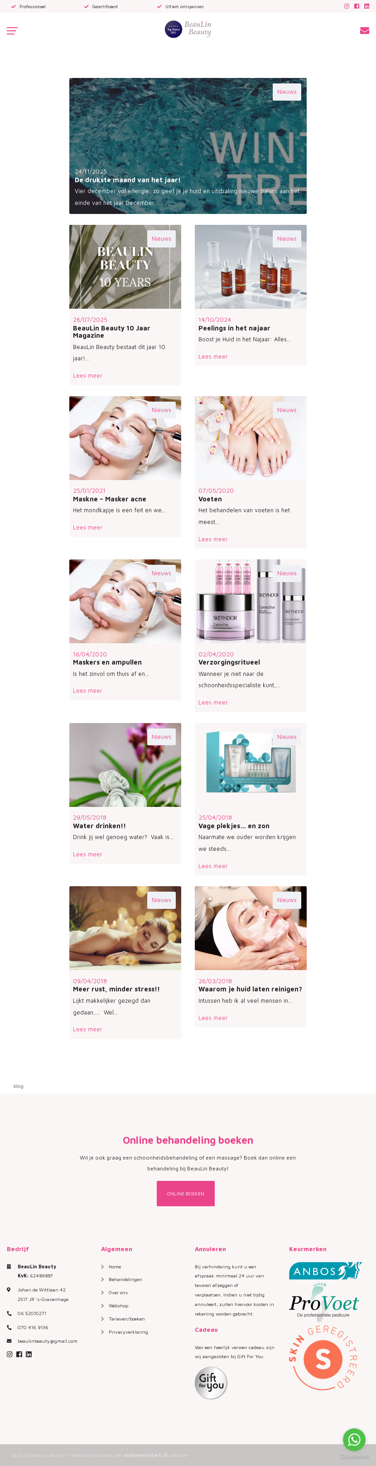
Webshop (118, 1305)
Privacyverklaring (128, 1332)
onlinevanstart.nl (145, 1455)
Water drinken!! (99, 826)
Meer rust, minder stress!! (116, 989)
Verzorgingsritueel (229, 662)
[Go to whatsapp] (354, 1439)
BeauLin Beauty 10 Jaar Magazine (111, 332)
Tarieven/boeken (127, 1318)
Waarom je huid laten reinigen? (250, 989)
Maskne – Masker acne (109, 499)
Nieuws (287, 91)
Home (115, 1266)
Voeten (210, 499)
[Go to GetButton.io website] (354, 1457)
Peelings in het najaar (234, 328)
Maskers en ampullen (107, 662)
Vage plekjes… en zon (234, 826)
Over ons (118, 1292)
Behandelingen (125, 1279)
